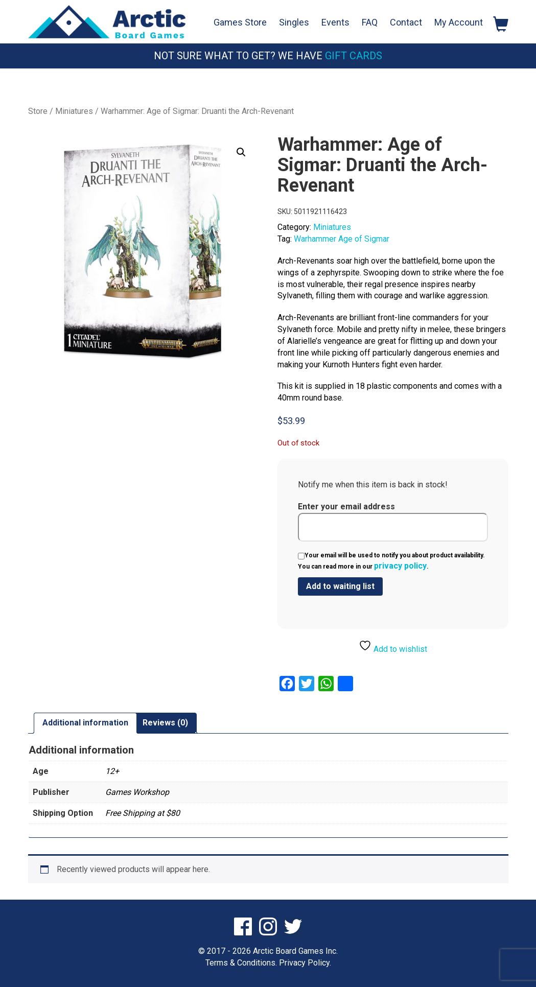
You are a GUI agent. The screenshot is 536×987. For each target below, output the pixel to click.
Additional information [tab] (85, 722)
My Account (458, 22)
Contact (406, 22)
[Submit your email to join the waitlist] (340, 586)
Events (335, 22)
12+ (112, 771)
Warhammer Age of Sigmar (341, 239)
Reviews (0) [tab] (165, 722)
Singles (294, 22)
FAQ (370, 22)
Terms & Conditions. (241, 963)
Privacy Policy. (305, 963)
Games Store (240, 22)
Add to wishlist (393, 646)
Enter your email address (392, 522)
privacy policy (400, 566)
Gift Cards (353, 56)
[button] (241, 152)
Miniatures (74, 111)
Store (38, 111)
